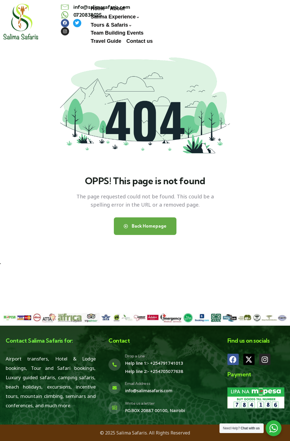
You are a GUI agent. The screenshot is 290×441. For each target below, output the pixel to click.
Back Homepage (145, 226)
